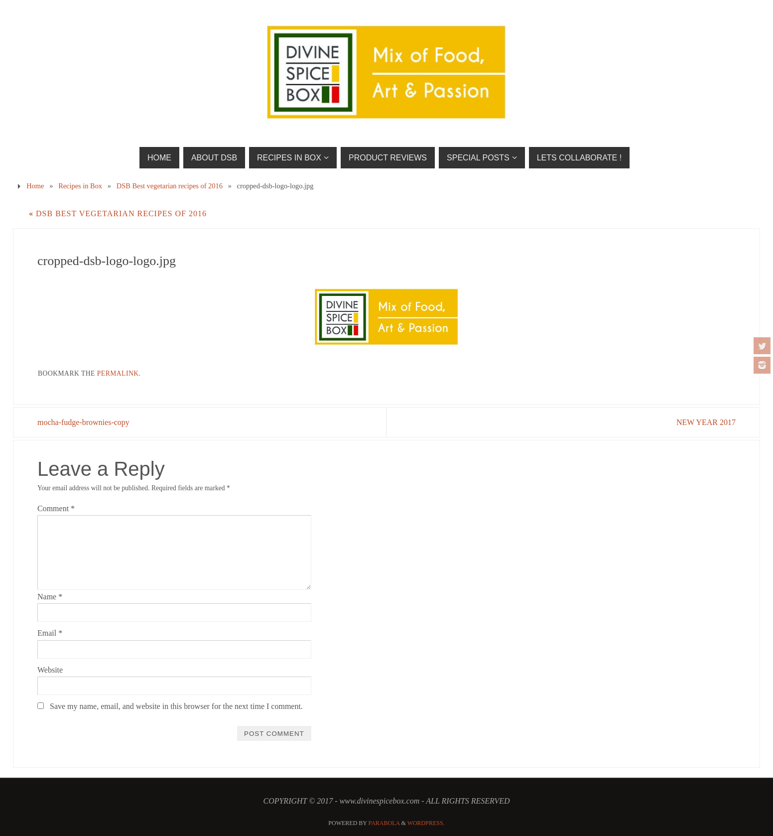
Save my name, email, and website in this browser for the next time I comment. (176, 706)
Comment (56, 508)
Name (49, 596)
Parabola (384, 823)
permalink (118, 373)
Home (35, 186)
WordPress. (426, 823)
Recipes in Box (80, 186)
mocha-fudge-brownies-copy (83, 422)
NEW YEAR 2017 (706, 422)
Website (50, 670)
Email (49, 633)
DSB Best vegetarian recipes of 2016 (170, 186)
